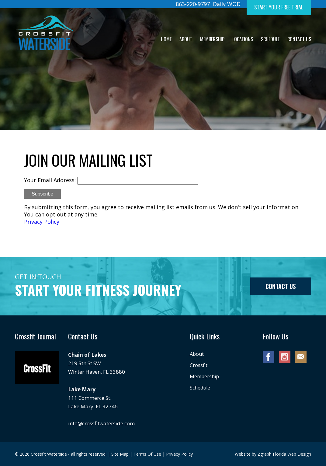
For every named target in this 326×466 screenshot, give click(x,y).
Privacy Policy (41, 221)
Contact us (280, 286)
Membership (212, 39)
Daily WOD (227, 4)
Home (166, 39)
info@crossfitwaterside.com (101, 423)
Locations (242, 39)
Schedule (270, 39)
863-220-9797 (193, 4)
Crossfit (198, 365)
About (185, 39)
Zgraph (265, 454)
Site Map (120, 454)
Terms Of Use (147, 454)
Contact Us (299, 39)
